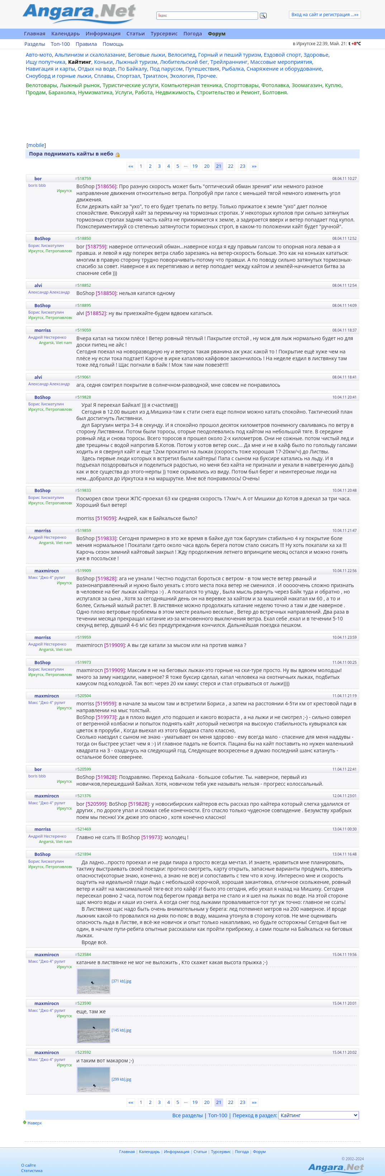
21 (219, 166)
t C (354, 44)
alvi (38, 285)
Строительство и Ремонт (228, 92)
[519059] (105, 518)
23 (242, 166)
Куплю (333, 85)
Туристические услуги (130, 85)
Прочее (206, 75)
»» (254, 166)
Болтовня (274, 92)
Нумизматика (95, 92)
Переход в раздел (254, 1115)
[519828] (106, 578)
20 (206, 166)
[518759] (96, 246)
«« (130, 166)
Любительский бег (184, 61)
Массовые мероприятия (281, 61)
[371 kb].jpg (121, 981)
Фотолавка (275, 85)
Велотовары (41, 85)
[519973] (106, 717)
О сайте (28, 1165)
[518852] (95, 313)
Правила (86, 44)
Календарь (65, 33)
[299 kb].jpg (121, 1079)
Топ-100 (60, 44)
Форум (216, 33)
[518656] (106, 186)
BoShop (42, 238)
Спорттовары (241, 85)
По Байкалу (132, 68)
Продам (36, 92)
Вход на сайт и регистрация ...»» (324, 14)
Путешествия (202, 68)
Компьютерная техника (191, 85)
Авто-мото (39, 54)
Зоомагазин (307, 85)
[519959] (105, 703)
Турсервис (164, 33)
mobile (36, 145)
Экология (182, 75)
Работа (144, 92)
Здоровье (316, 54)
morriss (42, 330)
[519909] (114, 645)
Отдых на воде (96, 68)
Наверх (35, 1122)
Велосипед (181, 54)
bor (38, 179)
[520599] (96, 803)
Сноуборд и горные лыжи (58, 75)
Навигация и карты (50, 68)
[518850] (106, 293)
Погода (193, 33)
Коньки (103, 61)
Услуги (123, 92)
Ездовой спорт (282, 54)
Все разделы (187, 1115)
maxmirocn (46, 571)
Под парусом (166, 68)
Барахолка (61, 92)
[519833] (106, 538)
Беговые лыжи (146, 54)
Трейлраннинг (229, 61)
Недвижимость (174, 92)
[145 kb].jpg (121, 1030)
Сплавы (104, 75)
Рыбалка (233, 68)
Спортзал (128, 75)
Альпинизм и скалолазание (90, 54)
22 (230, 166)
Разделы (34, 44)
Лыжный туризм (136, 61)
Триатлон (155, 75)
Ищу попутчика (46, 61)
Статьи (136, 33)
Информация (103, 33)
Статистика (32, 1170)
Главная (35, 33)
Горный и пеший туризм (229, 54)
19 (195, 166)
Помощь (113, 44)
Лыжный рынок (80, 85)
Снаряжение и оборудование (284, 68)
